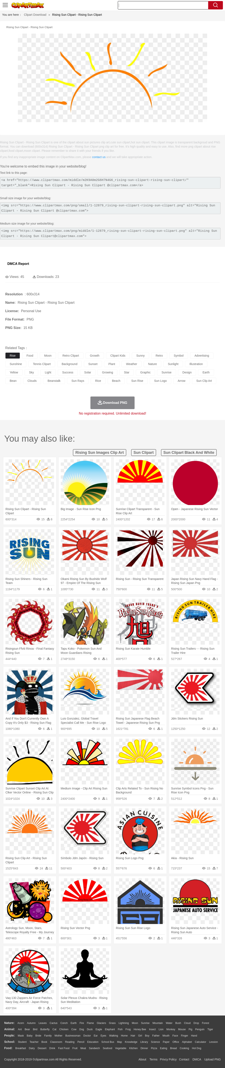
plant (112, 364)
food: (8, 1048)
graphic (145, 372)
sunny (140, 355)
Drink (52, 1048)
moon (48, 355)
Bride (38, 1035)
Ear (96, 1035)
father (156, 1035)
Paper (166, 1042)
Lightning (124, 1023)
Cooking (184, 1048)
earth (205, 372)
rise (13, 355)
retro (159, 355)
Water (169, 1023)
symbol (179, 355)
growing (107, 372)
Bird (35, 1029)
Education (92, 1042)
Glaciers (101, 1023)
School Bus (107, 1042)
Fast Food (63, 1048)
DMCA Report (18, 264)
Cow (73, 1029)
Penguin (199, 1029)
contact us (99, 157)
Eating (163, 1048)
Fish (120, 1029)
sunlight (173, 364)
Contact (184, 1059)
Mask (21, 1035)
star (126, 372)
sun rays (77, 380)
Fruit (74, 1048)
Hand (194, 1035)
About (142, 1059)
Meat (83, 1048)
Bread (173, 1048)
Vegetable (120, 1048)
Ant (20, 1029)
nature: (9, 1023)
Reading (70, 1042)
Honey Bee (140, 1029)
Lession (213, 1042)
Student (22, 1042)
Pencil (80, 1042)
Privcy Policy (168, 1059)
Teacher (34, 1042)
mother (58, 1035)
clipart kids (118, 355)
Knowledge (131, 1042)
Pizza (154, 1048)
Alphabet (187, 1042)
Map (119, 1042)
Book (44, 1042)
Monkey (170, 1029)
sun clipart (144, 452)
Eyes (103, 1035)
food (29, 355)
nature (152, 364)
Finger (184, 1035)
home (124, 1035)
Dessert (42, 1048)
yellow (14, 372)
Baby (29, 1035)
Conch (64, 1023)
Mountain (157, 1023)
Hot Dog (196, 1048)
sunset (93, 364)
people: (9, 1035)
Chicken (63, 1029)
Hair (133, 1035)
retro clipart (70, 355)
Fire (81, 1023)
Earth (74, 1023)
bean (13, 380)
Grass (112, 1023)
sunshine (16, 364)
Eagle (98, 1029)
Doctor (87, 1035)
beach (116, 380)
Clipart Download (35, 14)
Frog (128, 1029)
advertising (202, 355)
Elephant (110, 1029)
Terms (154, 1059)
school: (9, 1041)
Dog (81, 1029)
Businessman (73, 1035)
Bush (178, 1023)
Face (175, 1035)
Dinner (144, 1048)
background (69, 364)
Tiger (210, 1029)
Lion (161, 1029)
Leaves (42, 1023)
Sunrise (145, 1023)
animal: (9, 1029)
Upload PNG (212, 1059)
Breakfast (20, 1048)
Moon (135, 1023)
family (48, 1035)
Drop (196, 1023)
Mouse (182, 1029)
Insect (152, 1029)
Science (155, 1042)
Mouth (166, 1035)
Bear (27, 1029)
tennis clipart (42, 364)
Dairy (32, 1048)
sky (31, 372)
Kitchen (133, 1048)
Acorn (20, 1023)
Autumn (31, 1023)
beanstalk (54, 380)
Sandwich (94, 1048)
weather (131, 364)
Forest (205, 1023)
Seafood (107, 1048)
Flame (90, 1023)
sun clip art (204, 380)
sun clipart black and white (188, 452)
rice (98, 380)
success (67, 372)
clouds (32, 380)
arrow (181, 380)
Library (144, 1042)
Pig (190, 1029)
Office (175, 1042)
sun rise (137, 380)
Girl (140, 1035)
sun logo (160, 380)
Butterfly (45, 1029)
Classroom (56, 1042)
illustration (196, 364)
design (187, 372)
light (48, 372)
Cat (55, 1029)
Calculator (200, 1042)
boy (147, 1035)
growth (94, 355)
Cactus (53, 1023)
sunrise (166, 372)
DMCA (196, 1059)
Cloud (187, 1023)
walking (113, 1035)
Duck (90, 1029)
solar (87, 372)
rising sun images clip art (99, 452)
